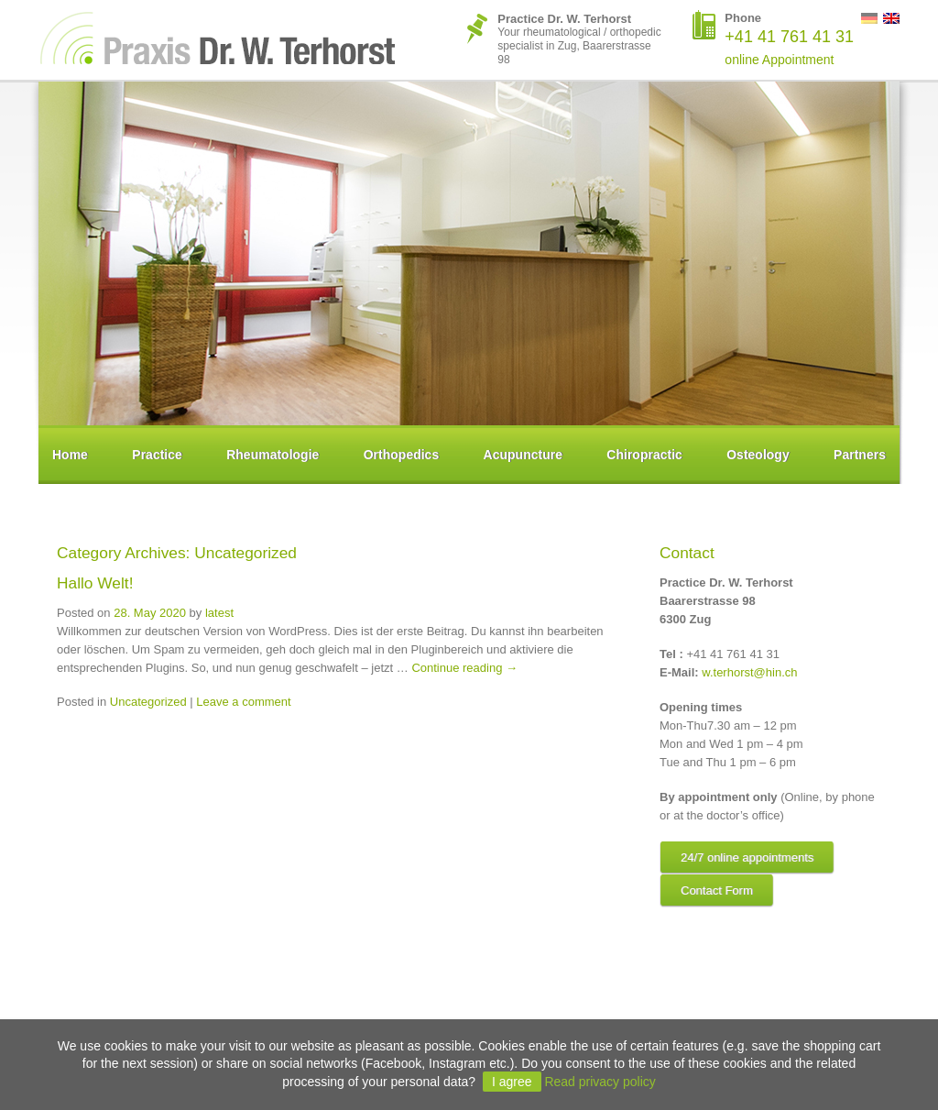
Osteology (757, 454)
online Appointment (779, 59)
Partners (860, 454)
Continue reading (464, 668)
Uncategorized (148, 702)
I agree (512, 1081)
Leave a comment (243, 702)
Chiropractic (644, 454)
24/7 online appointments (747, 857)
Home (70, 454)
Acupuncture (523, 454)
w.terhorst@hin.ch (749, 672)
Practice (156, 454)
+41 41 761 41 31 (789, 36)
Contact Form (717, 890)
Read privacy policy (599, 1081)
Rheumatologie (272, 454)
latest (219, 613)
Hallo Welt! (95, 583)
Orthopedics (401, 454)
